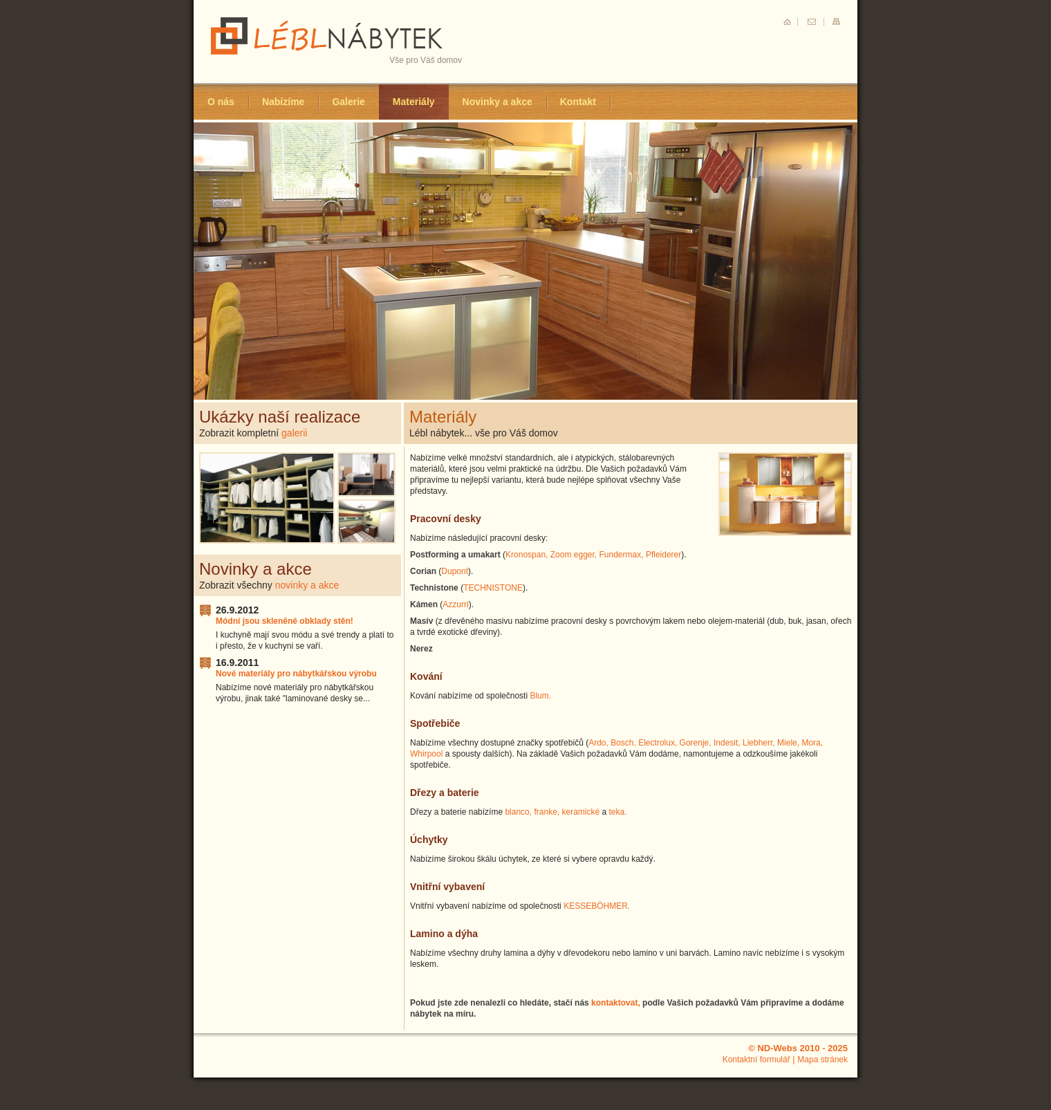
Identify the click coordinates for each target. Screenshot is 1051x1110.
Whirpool (426, 754)
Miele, (788, 743)
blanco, (518, 812)
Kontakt (578, 101)
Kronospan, (526, 554)
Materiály (414, 101)
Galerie (348, 101)
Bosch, (623, 743)
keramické (580, 812)
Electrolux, (657, 743)
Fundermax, (621, 554)
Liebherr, (759, 743)
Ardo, (598, 743)
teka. (618, 812)
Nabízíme (283, 101)
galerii (294, 432)
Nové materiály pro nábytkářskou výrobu (296, 673)
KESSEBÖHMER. (597, 906)
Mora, (812, 743)
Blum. (540, 696)
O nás (220, 101)
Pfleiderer (663, 554)
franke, (546, 812)
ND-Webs (777, 1048)
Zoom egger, (573, 554)
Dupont (454, 571)
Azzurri (455, 604)
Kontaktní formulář (756, 1059)
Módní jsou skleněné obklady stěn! (284, 621)
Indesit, (727, 743)
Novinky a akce (497, 101)
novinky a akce (307, 585)
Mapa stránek (822, 1059)
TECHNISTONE (493, 588)
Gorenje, (695, 743)
